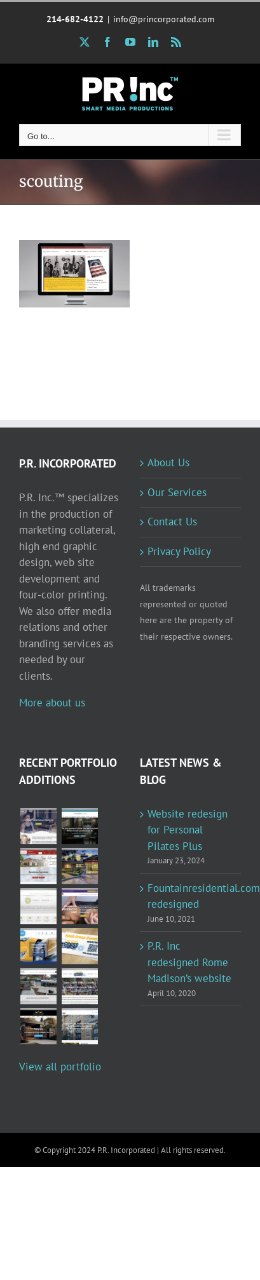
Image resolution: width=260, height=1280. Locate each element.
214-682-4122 (75, 19)
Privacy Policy (179, 551)
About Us (168, 462)
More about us (52, 703)
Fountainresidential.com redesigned (191, 896)
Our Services (177, 492)
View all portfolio (60, 1067)
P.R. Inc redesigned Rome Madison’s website (189, 962)
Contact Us (172, 522)
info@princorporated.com (163, 19)
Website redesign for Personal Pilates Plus (187, 830)
